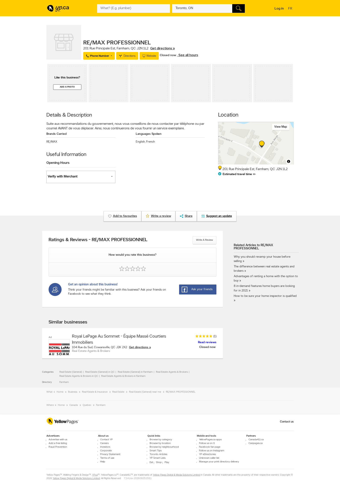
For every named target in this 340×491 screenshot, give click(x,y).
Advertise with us (58, 439)
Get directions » (162, 48)
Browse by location (160, 443)
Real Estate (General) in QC (99, 372)
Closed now (168, 55)
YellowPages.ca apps (210, 439)
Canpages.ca (255, 443)
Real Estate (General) (70, 372)
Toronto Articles (158, 454)
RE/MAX (51, 141)
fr (290, 8)
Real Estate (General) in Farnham (135, 372)
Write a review (204, 240)
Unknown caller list (209, 458)
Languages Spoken (149, 134)
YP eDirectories (207, 454)
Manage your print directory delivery (219, 461)
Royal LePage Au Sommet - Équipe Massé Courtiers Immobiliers (119, 339)
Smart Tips (156, 450)
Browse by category (161, 439)
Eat (151, 462)
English (140, 141)
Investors (105, 447)
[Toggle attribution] (288, 161)
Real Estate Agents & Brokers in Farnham (123, 376)
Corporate (106, 450)
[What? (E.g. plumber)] (133, 8)
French (150, 141)
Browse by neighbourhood (164, 447)
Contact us (287, 421)
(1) (214, 336)
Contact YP (106, 439)
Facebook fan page (209, 447)
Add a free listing (58, 443)
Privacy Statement (110, 454)
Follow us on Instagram (211, 450)
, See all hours (187, 55)
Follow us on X (207, 443)
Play (167, 462)
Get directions (138, 347)
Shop (159, 462)
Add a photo (67, 87)
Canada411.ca (256, 439)
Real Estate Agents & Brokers (172, 372)
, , (129, 48)
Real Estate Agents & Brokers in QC (78, 376)
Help (102, 461)
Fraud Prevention (58, 447)
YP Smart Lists (157, 458)
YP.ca (95, 475)
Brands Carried (56, 134)
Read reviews (207, 342)
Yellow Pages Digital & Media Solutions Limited (176, 475)
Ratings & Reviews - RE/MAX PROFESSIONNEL (98, 240)
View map (280, 126)
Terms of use (107, 458)
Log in (279, 8)
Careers (104, 443)
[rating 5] (202, 337)
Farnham (64, 382)
